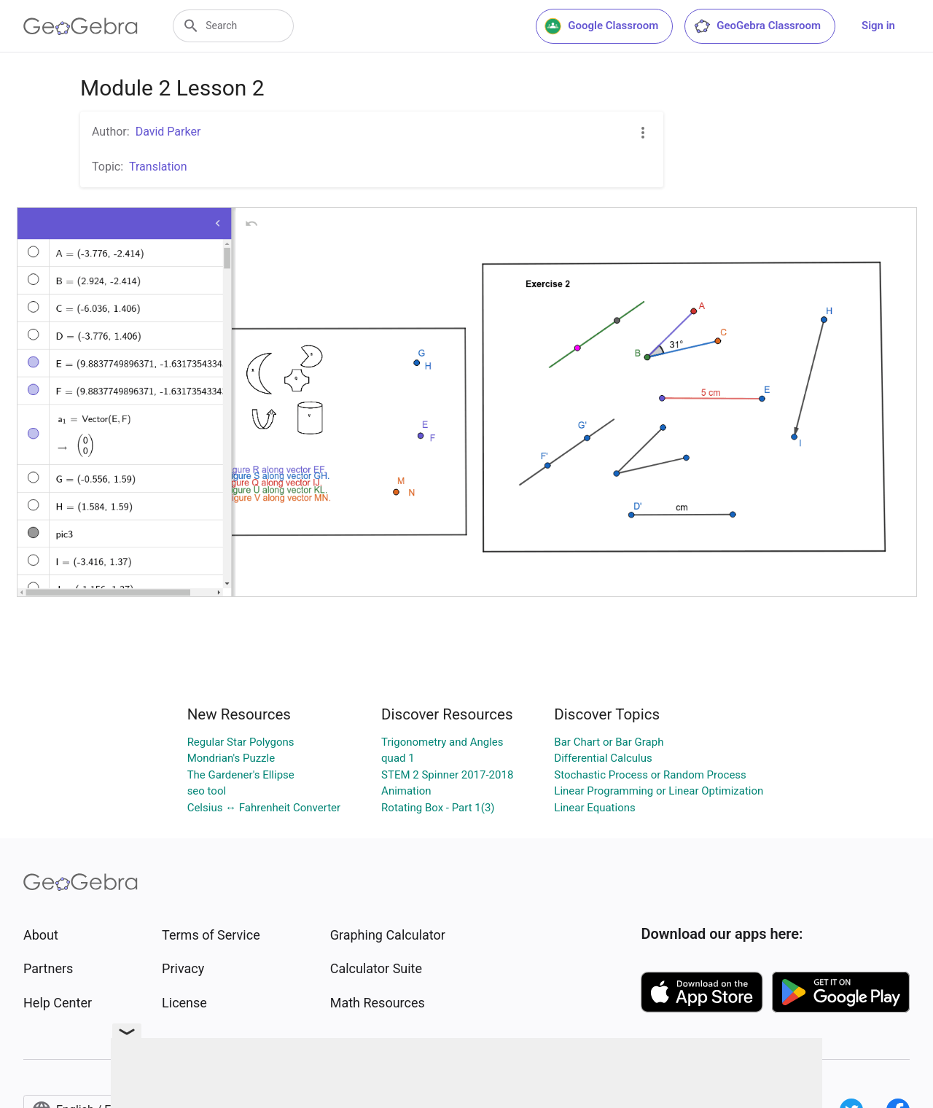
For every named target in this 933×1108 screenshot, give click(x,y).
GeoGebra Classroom (757, 26)
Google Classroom (601, 26)
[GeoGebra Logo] (80, 26)
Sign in (878, 25)
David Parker (168, 131)
